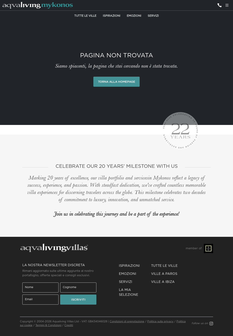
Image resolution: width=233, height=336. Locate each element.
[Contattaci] (219, 5)
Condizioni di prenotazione (127, 321)
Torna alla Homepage (116, 81)
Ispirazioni (111, 15)
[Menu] (227, 5)
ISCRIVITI (78, 299)
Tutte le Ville (85, 15)
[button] (132, 292)
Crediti (68, 325)
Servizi (153, 15)
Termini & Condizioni (48, 325)
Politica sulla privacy (160, 321)
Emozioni (134, 15)
